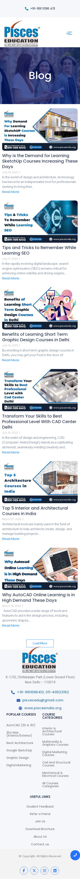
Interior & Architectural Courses (52, 731)
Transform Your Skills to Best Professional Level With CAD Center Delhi (39, 421)
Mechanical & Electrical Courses (55, 774)
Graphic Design (17, 758)
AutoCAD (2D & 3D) (20, 725)
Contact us (40, 844)
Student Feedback (40, 806)
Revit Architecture (19, 743)
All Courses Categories (50, 784)
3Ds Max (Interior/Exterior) (19, 734)
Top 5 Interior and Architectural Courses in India (35, 510)
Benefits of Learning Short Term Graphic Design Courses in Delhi (35, 337)
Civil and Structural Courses (56, 764)
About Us (40, 836)
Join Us (40, 821)
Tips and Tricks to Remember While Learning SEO (39, 250)
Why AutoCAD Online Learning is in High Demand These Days (38, 597)
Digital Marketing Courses (54, 753)
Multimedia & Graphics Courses (55, 743)
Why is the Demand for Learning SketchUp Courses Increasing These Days (40, 161)
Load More (40, 643)
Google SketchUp (19, 750)
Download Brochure (40, 829)
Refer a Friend (40, 814)
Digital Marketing (18, 765)
